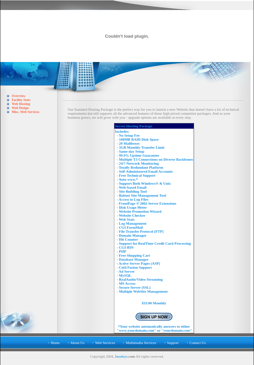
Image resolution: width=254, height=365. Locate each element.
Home (55, 343)
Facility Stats (21, 100)
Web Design (20, 108)
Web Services (105, 343)
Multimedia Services (141, 343)
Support (173, 343)
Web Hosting (21, 104)
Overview (18, 96)
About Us (77, 343)
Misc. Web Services (25, 112)
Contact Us (197, 343)
